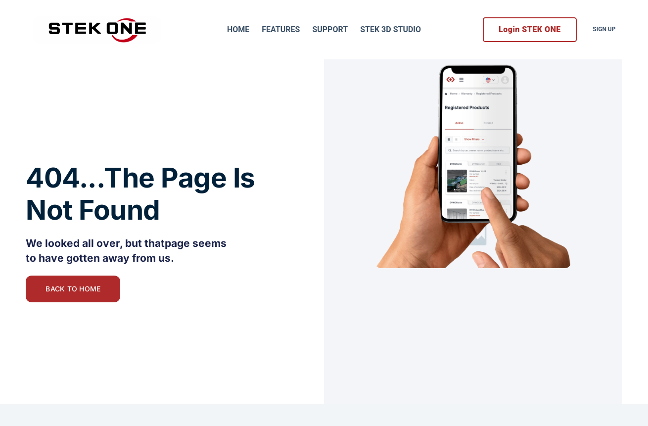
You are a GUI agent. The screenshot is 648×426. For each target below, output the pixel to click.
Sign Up (604, 29)
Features (281, 29)
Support (330, 29)
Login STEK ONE (530, 29)
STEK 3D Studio (390, 29)
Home (238, 29)
